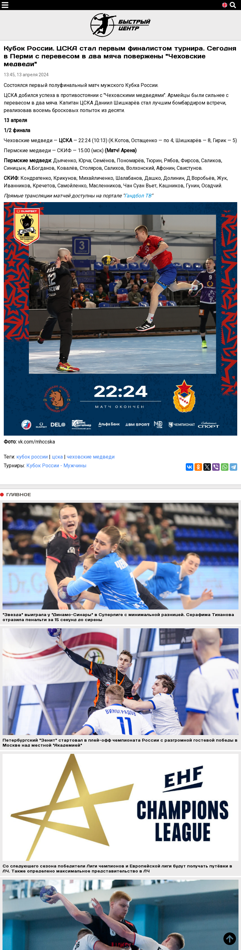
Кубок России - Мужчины (56, 466)
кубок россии (32, 457)
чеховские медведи (91, 457)
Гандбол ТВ (137, 196)
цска (57, 457)
